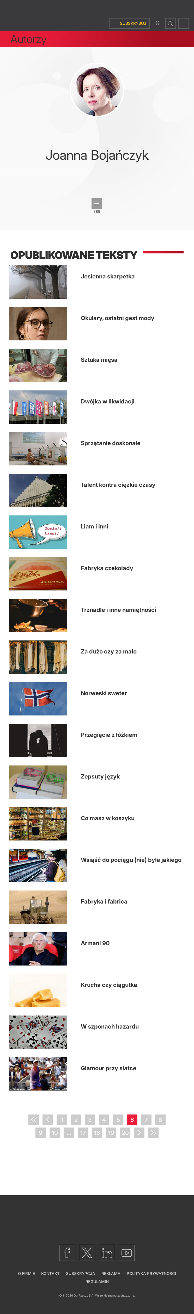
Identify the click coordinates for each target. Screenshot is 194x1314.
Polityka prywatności (151, 1273)
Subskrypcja (80, 1273)
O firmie (26, 1273)
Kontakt (50, 1273)
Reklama (110, 1273)
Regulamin (97, 1281)
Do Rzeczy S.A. (84, 1295)
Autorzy (28, 39)
